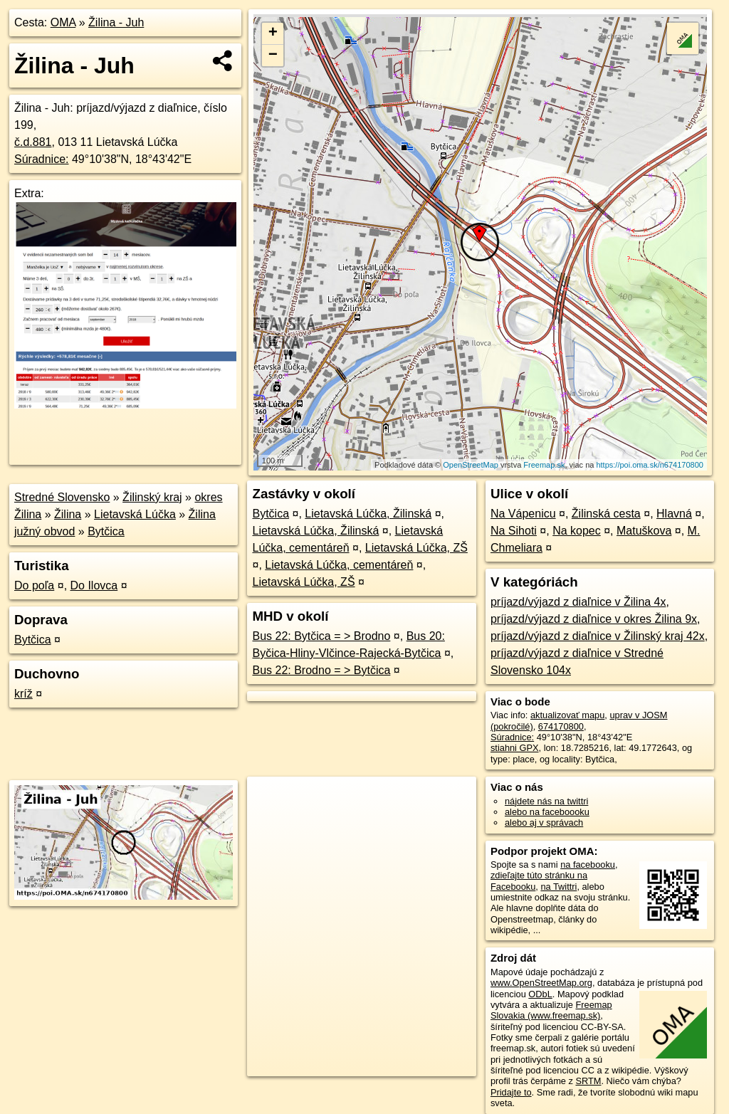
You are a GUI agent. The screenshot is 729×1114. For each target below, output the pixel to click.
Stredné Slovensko (62, 497)
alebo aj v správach (544, 822)
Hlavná (674, 514)
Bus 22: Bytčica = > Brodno (321, 636)
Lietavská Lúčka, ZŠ (416, 548)
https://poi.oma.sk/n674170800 (649, 465)
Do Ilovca (94, 585)
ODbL (540, 994)
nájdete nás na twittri (546, 801)
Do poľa (34, 585)
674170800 (561, 726)
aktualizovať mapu (567, 715)
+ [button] (273, 33)
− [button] (273, 55)
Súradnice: (41, 159)
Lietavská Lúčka (135, 514)
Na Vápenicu (523, 514)
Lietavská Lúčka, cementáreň (339, 565)
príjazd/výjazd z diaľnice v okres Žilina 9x (594, 619)
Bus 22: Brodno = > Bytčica (321, 670)
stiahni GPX (515, 747)
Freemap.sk (544, 465)
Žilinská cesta (606, 514)
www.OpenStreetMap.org (541, 982)
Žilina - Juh (116, 22)
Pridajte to (511, 1092)
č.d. (33, 142)
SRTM (588, 1081)
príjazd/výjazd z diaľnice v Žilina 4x (578, 602)
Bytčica (106, 531)
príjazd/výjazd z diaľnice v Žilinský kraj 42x (598, 636)
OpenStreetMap (470, 465)
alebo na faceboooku (547, 811)
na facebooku (587, 864)
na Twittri (558, 886)
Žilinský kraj (152, 497)
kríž (23, 694)
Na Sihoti (514, 531)
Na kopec (576, 531)
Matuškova (644, 531)
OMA (63, 22)
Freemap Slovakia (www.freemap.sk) (551, 1010)
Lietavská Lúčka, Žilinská (368, 514)
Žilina (67, 514)
